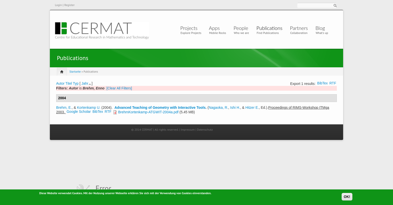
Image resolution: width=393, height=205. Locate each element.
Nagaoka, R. (218, 108)
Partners (299, 27)
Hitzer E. (252, 108)
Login (58, 5)
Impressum (188, 129)
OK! (347, 197)
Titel (68, 83)
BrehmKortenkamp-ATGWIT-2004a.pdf (148, 112)
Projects (189, 27)
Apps (215, 27)
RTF (332, 83)
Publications (269, 27)
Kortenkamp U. (88, 108)
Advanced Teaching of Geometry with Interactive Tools (160, 108)
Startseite (75, 71)
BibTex (322, 83)
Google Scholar (79, 112)
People (241, 27)
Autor (60, 83)
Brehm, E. (64, 108)
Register (69, 5)
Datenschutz (205, 129)
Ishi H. (235, 108)
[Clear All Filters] (119, 88)
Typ (76, 83)
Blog (320, 27)
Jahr (84, 83)
